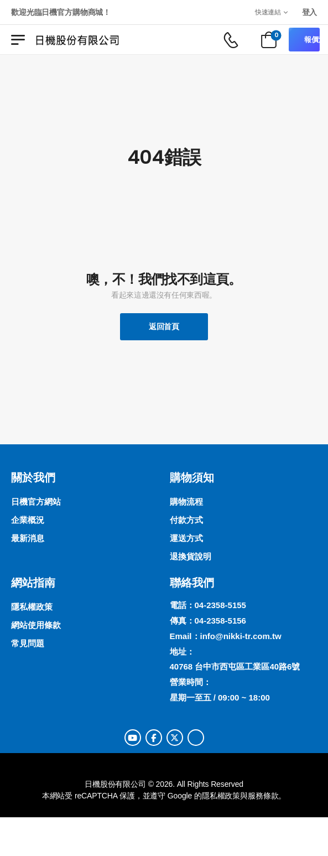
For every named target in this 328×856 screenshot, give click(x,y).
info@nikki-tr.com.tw (241, 636)
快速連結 (268, 12)
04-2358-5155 (220, 605)
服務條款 (263, 795)
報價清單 (312, 39)
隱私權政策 (221, 795)
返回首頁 (164, 326)
